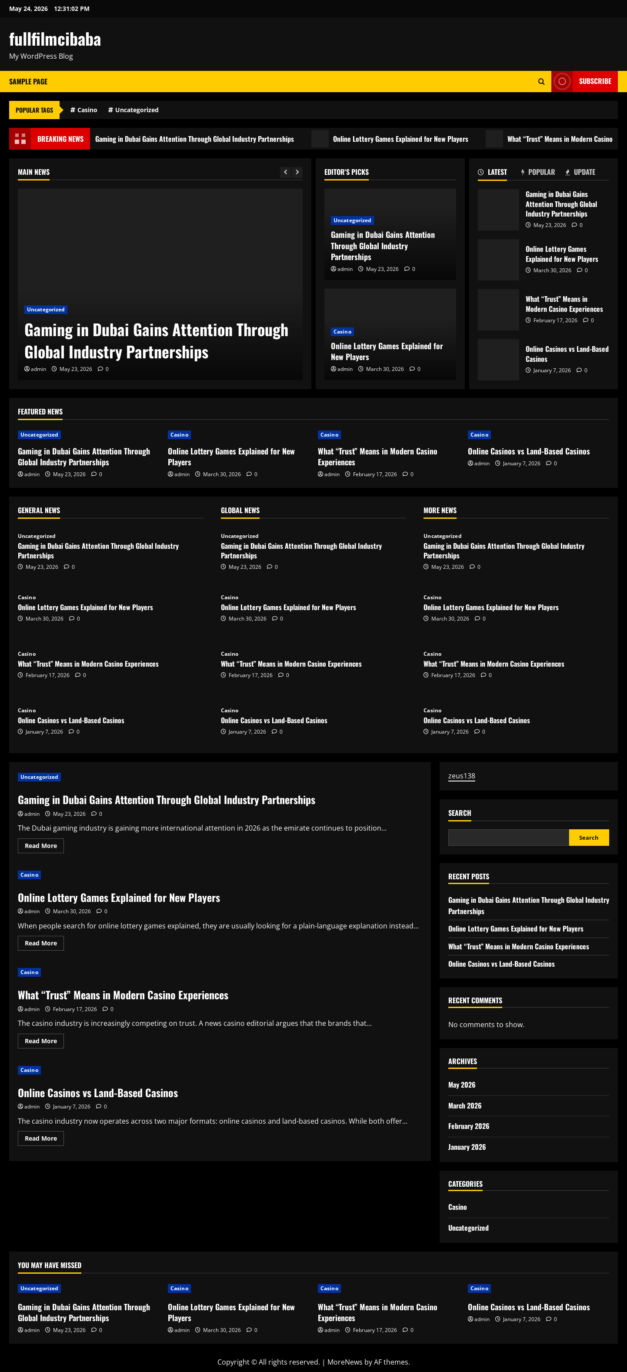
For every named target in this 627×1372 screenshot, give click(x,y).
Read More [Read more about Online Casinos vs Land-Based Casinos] (44, 1140)
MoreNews (345, 1362)
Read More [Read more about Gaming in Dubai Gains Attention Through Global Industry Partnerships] (44, 847)
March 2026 (465, 1105)
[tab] (500, 173)
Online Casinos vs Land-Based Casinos (498, 360)
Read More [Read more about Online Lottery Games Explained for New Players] (44, 944)
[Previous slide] (285, 172)
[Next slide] (297, 172)
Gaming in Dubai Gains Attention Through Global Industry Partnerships (199, 138)
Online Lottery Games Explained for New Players (405, 138)
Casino (87, 110)
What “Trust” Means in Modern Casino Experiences (498, 309)
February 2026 (469, 1126)
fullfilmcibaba (55, 38)
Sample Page (28, 81)
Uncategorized (137, 110)
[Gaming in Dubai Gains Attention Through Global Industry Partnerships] (160, 284)
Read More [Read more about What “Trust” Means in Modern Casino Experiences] (44, 1042)
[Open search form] (541, 81)
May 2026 (462, 1084)
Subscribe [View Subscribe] (581, 81)
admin (38, 369)
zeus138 (461, 776)
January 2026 (467, 1147)
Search (459, 813)
